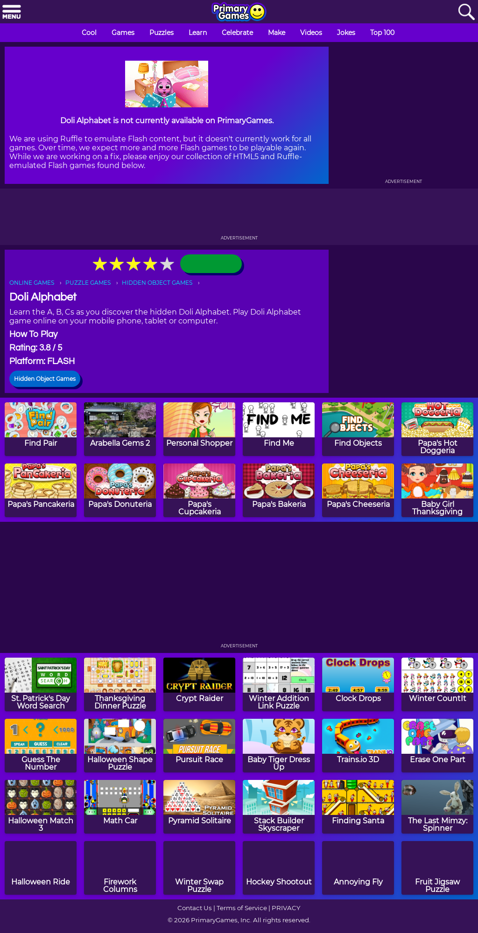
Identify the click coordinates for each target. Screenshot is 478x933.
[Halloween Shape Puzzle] (120, 745)
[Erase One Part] (437, 745)
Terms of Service (242, 908)
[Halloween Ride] (41, 868)
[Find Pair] (41, 429)
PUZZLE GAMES (88, 282)
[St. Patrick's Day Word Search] (41, 684)
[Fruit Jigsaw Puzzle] (437, 868)
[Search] (466, 12)
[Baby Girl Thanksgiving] (437, 490)
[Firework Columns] (120, 868)
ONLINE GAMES (31, 282)
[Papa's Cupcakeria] (199, 490)
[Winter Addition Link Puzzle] (279, 684)
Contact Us (194, 908)
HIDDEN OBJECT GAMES (157, 282)
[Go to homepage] (239, 12)
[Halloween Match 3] (41, 807)
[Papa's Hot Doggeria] (437, 429)
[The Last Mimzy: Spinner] (437, 807)
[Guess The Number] (41, 745)
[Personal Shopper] (199, 429)
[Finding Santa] (358, 807)
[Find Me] (279, 429)
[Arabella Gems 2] (120, 429)
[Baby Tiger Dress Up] (279, 745)
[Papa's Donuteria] (120, 490)
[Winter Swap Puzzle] (199, 868)
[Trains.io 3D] (358, 745)
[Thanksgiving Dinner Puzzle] (120, 684)
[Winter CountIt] (437, 684)
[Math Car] (120, 807)
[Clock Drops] (358, 684)
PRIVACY (286, 908)
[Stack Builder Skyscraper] (279, 807)
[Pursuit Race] (199, 745)
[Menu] (11, 12)
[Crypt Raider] (199, 684)
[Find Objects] (358, 429)
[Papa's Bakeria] (279, 490)
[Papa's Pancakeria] (41, 490)
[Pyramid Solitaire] (199, 807)
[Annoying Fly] (358, 868)
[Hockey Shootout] (279, 868)
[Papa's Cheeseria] (358, 490)
